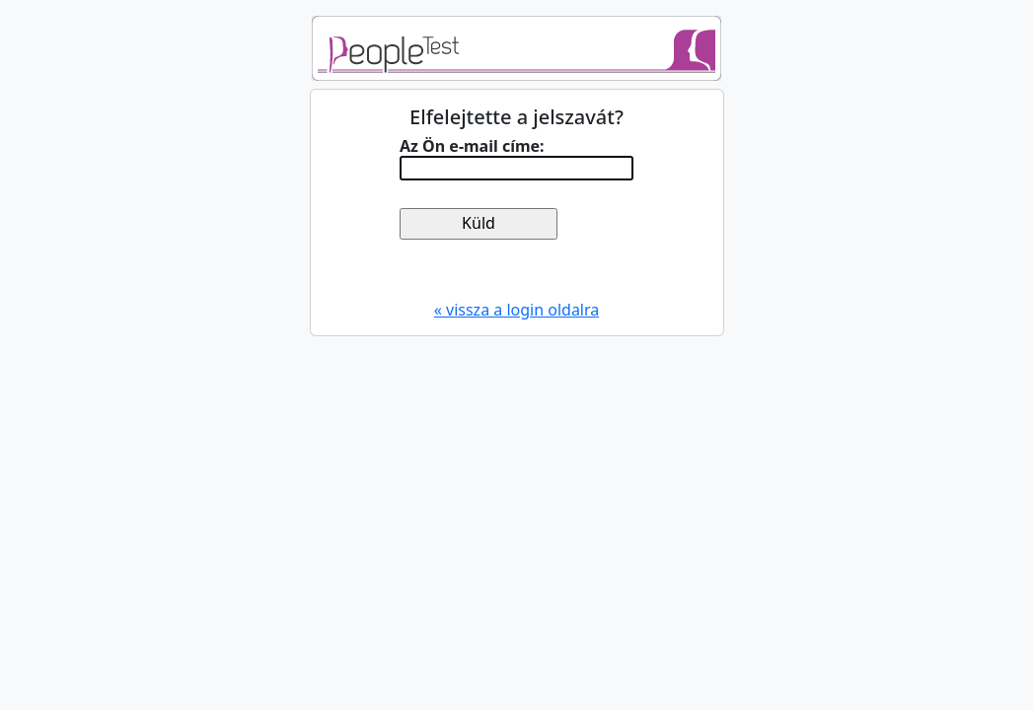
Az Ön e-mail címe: (472, 146)
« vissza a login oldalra (517, 309)
